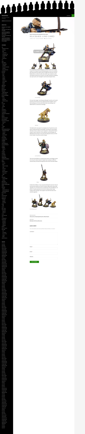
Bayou (3, 164)
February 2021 (4, 324)
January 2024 (4, 275)
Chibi (2, 107)
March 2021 (4, 323)
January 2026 (4, 249)
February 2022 (4, 307)
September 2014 (4, 422)
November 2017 (4, 379)
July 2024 (3, 269)
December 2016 (4, 388)
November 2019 (4, 345)
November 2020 (4, 328)
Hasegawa (3, 151)
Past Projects (4, 181)
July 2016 (3, 393)
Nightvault (4, 223)
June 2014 (3, 426)
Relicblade (41, 34)
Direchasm (4, 222)
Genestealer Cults (5, 54)
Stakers (3, 236)
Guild (3, 105)
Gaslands (3, 146)
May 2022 (3, 303)
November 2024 (4, 265)
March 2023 (4, 289)
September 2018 (4, 365)
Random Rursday (4, 182)
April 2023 (3, 287)
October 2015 (4, 406)
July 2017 (3, 382)
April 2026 (3, 245)
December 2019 (4, 344)
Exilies (3, 75)
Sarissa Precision (4, 195)
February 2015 (4, 415)
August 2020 (4, 333)
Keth (3, 205)
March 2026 (4, 246)
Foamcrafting (4, 137)
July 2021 (3, 317)
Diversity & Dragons (5, 117)
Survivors (3, 136)
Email (31, 251)
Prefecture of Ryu (5, 100)
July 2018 (3, 368)
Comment (32, 231)
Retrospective (4, 192)
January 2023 (4, 292)
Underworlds (4, 219)
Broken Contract (4, 93)
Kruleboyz (4, 68)
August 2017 (4, 381)
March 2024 (4, 272)
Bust (2, 102)
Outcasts (3, 170)
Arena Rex (3, 72)
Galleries (68, 15)
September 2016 (4, 392)
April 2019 (3, 355)
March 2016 (4, 399)
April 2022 (3, 304)
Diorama (3, 116)
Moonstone (3, 177)
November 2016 (4, 389)
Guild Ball (3, 147)
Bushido (3, 96)
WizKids (3, 226)
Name (31, 246)
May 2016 (3, 396)
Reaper (3, 185)
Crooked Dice (4, 112)
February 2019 (4, 358)
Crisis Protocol (4, 110)
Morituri (3, 82)
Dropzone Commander (5, 120)
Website (31, 256)
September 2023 (4, 280)
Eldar (3, 51)
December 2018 (4, 361)
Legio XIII (3, 79)
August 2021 (4, 316)
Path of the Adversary (5, 189)
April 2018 (3, 372)
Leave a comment (48, 38)
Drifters (3, 235)
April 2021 (3, 321)
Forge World (4, 52)
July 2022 (3, 300)
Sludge (3, 204)
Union (3, 150)
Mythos (3, 126)
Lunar (3, 160)
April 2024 (3, 270)
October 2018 (4, 364)
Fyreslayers (4, 65)
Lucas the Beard (40, 38)
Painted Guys (5, 15)
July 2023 (3, 283)
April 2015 (3, 412)
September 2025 (4, 255)
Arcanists (3, 163)
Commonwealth (4, 178)
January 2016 (4, 402)
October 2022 (4, 296)
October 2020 (4, 330)
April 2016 (3, 398)
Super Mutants (4, 134)
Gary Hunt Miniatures (5, 144)
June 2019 (3, 352)
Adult (2, 61)
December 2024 (4, 263)
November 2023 (4, 277)
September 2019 (4, 348)
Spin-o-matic (45, 34)
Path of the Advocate (34, 34)
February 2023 (4, 290)
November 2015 (4, 405)
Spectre (3, 206)
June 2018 (3, 369)
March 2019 (4, 357)
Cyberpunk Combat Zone (6, 113)
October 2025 (4, 253)
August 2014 (4, 423)
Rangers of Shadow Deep (5, 184)
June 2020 (3, 335)
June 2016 (3, 395)
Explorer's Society (5, 165)
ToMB (3, 174)
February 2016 (4, 400)
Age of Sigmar (4, 62)
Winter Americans (5, 92)
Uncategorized (4, 218)
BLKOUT (3, 88)
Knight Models (4, 157)
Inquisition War (4, 55)
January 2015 (4, 416)
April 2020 (3, 338)
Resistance (4, 122)
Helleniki (3, 78)
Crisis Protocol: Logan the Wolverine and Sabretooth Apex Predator (6, 33)
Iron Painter (3, 154)
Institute (3, 133)
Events (3, 127)
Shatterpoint (4, 198)
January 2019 (4, 359)
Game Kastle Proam (5, 143)
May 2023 (3, 286)
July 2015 (3, 409)
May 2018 (3, 371)
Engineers (3, 148)
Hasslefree (3, 153)
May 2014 (3, 427)
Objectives (4, 211)
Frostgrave (3, 141)
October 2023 (4, 279)
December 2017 (4, 378)
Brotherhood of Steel (5, 130)
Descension (4, 99)
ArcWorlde (3, 71)
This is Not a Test (4, 215)
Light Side (3, 201)
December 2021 (4, 310)
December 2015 (4, 403)
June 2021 (3, 318)
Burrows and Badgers (5, 95)
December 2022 (4, 293)
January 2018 (4, 376)
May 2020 (3, 337)
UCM (3, 123)
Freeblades (3, 140)
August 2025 (4, 256)
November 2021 (4, 311)
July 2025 (3, 258)
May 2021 (3, 320)
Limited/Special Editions (5, 158)
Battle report (4, 85)
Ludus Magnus (4, 81)
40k (2, 47)
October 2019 (4, 347)
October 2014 (4, 420)
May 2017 (3, 385)
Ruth (2, 194)
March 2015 (4, 413)
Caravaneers (4, 232)
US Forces (3, 212)
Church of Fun (4, 233)
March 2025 (4, 259)
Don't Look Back (4, 119)
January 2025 (4, 262)
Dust (2, 124)
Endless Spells (4, 64)
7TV (2, 59)
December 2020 (4, 327)
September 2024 (4, 266)
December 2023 (4, 276)
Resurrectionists (4, 171)
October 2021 (4, 313)
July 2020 (3, 334)
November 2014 (4, 419)
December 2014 (4, 417)
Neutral (3, 188)
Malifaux (3, 161)
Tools (2, 216)
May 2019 (3, 354)
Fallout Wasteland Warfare (6, 129)
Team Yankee (4, 209)
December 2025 (4, 251)
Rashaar (3, 106)
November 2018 (4, 362)
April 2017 (3, 386)
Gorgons (3, 76)
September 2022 (4, 297)
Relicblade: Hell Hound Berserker (44, 220)
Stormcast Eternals (5, 69)
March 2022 (4, 306)
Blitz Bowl (3, 86)
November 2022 (4, 294)
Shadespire (4, 225)
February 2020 (4, 341)
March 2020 (4, 340)
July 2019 (3, 351)
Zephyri (3, 83)
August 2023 (4, 282)
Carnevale (3, 103)
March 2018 (4, 374)
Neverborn (4, 168)
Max (2, 175)
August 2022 (4, 299)
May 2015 (3, 410)
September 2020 (4, 331)
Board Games (4, 89)
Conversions (4, 109)
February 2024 (4, 273)
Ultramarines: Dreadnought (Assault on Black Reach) (44, 216)
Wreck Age (3, 229)
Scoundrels (4, 202)
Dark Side (3, 199)
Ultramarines (4, 58)
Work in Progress (4, 228)
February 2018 (4, 375)
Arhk (3, 230)
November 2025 (4, 252)
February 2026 (4, 248)
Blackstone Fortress (5, 48)
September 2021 (4, 314)
